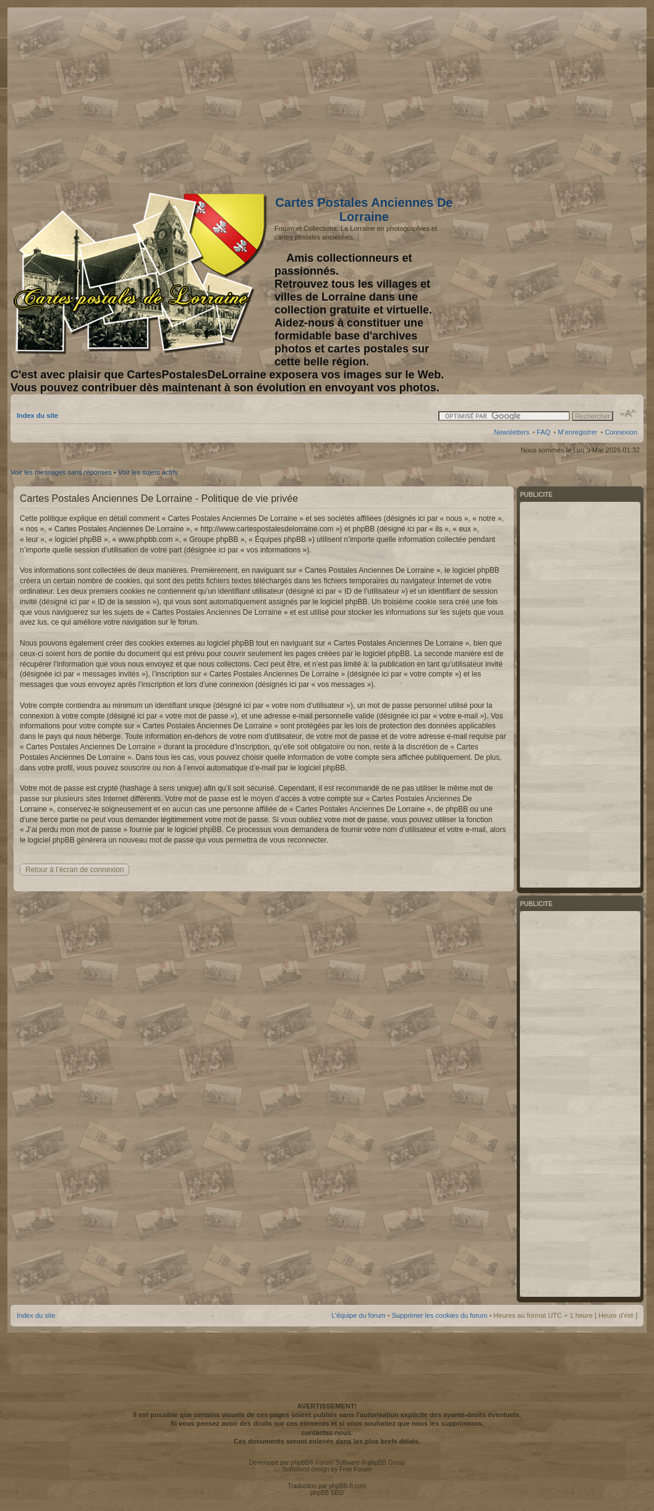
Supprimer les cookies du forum (440, 1315)
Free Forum (355, 1469)
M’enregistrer (577, 432)
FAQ (543, 432)
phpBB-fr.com (348, 1486)
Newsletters (511, 432)
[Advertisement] (539, 96)
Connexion (621, 432)
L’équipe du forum (358, 1315)
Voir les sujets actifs (148, 472)
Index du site (37, 415)
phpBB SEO (327, 1492)
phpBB (300, 1462)
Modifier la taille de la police (628, 413)
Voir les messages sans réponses (61, 472)
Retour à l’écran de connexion (74, 869)
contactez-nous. (327, 1432)
